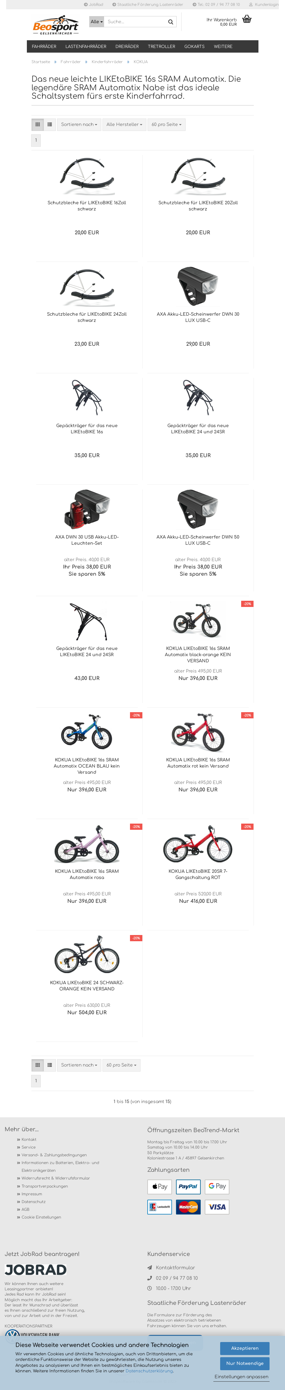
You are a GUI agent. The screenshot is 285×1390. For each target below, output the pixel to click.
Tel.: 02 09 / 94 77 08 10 (216, 4)
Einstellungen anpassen (241, 1377)
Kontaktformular (171, 1268)
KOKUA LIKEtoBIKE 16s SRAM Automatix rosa (87, 874)
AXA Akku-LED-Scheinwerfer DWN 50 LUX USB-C (198, 540)
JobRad (93, 4)
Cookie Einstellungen (41, 1217)
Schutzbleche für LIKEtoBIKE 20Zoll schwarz (198, 206)
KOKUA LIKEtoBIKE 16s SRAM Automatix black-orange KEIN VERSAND (198, 654)
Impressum (32, 1194)
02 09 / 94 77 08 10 (172, 1278)
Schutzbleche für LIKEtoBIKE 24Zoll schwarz (87, 317)
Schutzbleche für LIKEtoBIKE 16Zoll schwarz (87, 206)
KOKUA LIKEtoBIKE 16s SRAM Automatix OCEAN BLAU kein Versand (87, 766)
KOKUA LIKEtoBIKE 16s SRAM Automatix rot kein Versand (198, 763)
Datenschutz (34, 1202)
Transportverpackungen (45, 1186)
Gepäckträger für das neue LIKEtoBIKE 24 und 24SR (198, 428)
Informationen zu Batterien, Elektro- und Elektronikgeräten (60, 1167)
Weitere (223, 47)
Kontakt (29, 1139)
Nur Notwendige (245, 1363)
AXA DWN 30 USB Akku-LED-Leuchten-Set (87, 540)
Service (29, 1147)
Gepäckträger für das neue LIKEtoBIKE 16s (87, 428)
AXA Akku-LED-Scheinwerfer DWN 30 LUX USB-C (198, 317)
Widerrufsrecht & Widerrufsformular (56, 1178)
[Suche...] (96, 21)
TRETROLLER (161, 47)
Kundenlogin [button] (264, 4)
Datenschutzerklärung (149, 1371)
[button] (37, 125)
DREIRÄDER (127, 47)
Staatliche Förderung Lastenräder (147, 4)
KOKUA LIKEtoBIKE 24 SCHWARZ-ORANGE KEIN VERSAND (87, 986)
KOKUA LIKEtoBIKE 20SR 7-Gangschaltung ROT (198, 874)
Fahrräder (44, 47)
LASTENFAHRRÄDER (85, 47)
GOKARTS (194, 47)
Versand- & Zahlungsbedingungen (54, 1155)
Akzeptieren (245, 1348)
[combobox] (79, 125)
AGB (25, 1209)
